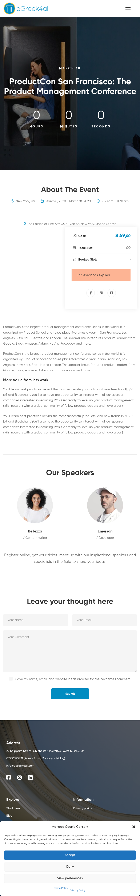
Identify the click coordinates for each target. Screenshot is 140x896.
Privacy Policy (77, 890)
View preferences (70, 878)
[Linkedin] (101, 293)
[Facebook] (90, 293)
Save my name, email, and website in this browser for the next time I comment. (73, 679)
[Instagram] (19, 777)
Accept (70, 855)
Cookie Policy (60, 888)
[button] (134, 827)
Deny (70, 866)
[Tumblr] (111, 293)
